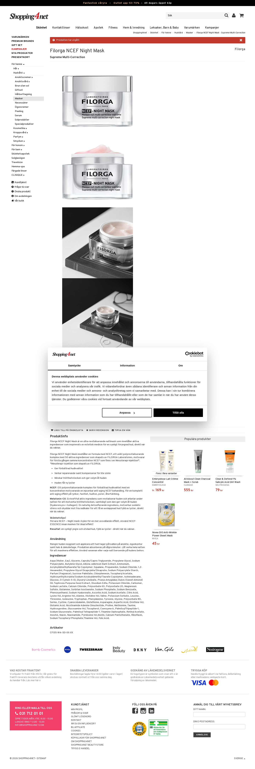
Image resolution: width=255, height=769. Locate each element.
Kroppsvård (21, 132)
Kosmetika (20, 128)
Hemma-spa (18, 166)
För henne (166, 32)
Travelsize (17, 162)
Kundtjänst (19, 182)
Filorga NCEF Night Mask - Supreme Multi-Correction (220, 32)
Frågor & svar (20, 187)
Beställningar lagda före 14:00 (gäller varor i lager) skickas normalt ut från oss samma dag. (97, 674)
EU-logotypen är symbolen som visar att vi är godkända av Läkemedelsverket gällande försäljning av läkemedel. (158, 675)
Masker (189, 32)
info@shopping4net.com (29, 725)
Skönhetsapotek (21, 153)
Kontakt (76, 720)
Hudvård (178, 32)
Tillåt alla (178, 412)
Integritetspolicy (82, 734)
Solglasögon (18, 158)
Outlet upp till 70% (126, 3)
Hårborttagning (23, 94)
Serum (18, 115)
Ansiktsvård (22, 81)
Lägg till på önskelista (67, 430)
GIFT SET (17, 45)
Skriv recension (97, 430)
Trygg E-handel (80, 748)
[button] (241, 15)
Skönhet (41, 28)
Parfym (18, 136)
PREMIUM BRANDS (23, 41)
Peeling (19, 111)
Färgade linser (19, 170)
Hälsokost (81, 28)
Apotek (98, 28)
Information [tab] (127, 365)
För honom (18, 145)
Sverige (239, 758)
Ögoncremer (22, 107)
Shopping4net (140, 32)
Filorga (240, 49)
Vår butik (18, 200)
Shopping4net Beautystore (87, 745)
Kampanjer (212, 28)
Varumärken (192, 28)
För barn (17, 149)
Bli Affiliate (78, 727)
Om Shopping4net (81, 741)
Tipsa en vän (121, 430)
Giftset (19, 90)
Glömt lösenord (81, 716)
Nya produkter (22, 53)
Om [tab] (180, 365)
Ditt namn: (199, 709)
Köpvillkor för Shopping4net (88, 738)
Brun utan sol (22, 85)
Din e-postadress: (204, 721)
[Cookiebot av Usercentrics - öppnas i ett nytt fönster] (187, 354)
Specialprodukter (24, 124)
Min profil (77, 709)
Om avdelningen (22, 196)
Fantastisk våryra (95, 3)
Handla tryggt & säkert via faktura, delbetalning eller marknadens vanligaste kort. (218, 676)
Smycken (19, 141)
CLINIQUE (18, 175)
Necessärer (21, 102)
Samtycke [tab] (74, 365)
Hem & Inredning (133, 28)
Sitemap (41, 758)
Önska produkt (21, 191)
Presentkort (21, 57)
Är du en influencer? (83, 723)
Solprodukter (22, 119)
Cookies (76, 730)
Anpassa (127, 412)
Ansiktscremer (24, 77)
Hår (16, 68)
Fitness (113, 28)
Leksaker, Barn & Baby (164, 28)
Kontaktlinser (61, 28)
